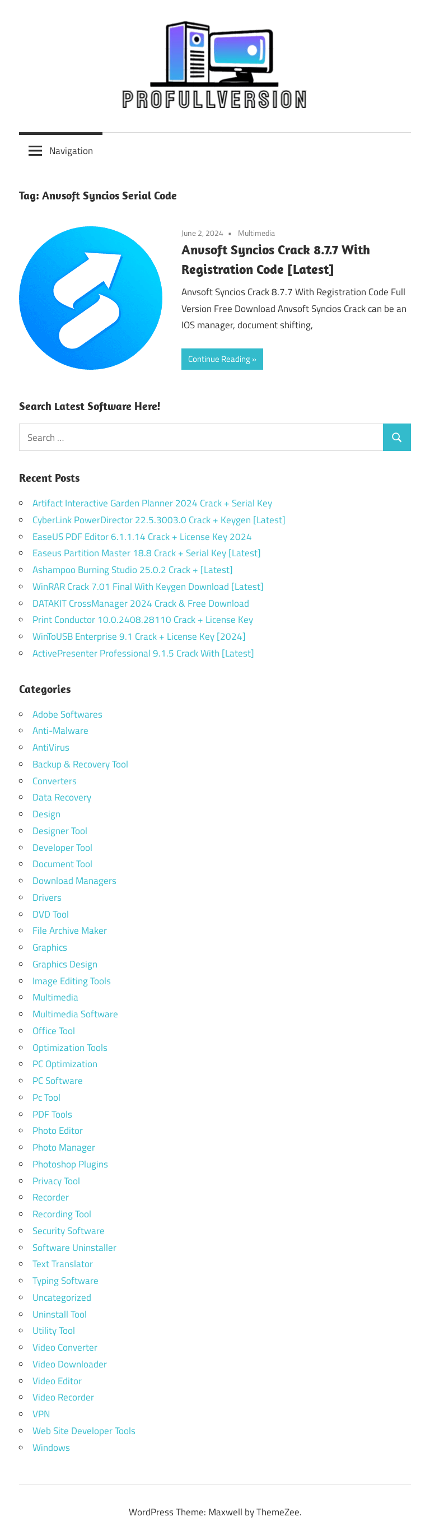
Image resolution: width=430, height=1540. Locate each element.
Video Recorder (63, 1397)
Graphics (49, 947)
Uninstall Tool (59, 1314)
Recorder (50, 1197)
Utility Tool (53, 1330)
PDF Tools (52, 1114)
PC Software (57, 1080)
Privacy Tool (56, 1181)
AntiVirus (50, 747)
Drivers (47, 897)
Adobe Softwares (67, 714)
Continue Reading (219, 358)
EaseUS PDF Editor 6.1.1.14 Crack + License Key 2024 (142, 536)
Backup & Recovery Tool (80, 764)
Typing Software (65, 1280)
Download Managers (74, 880)
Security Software (68, 1230)
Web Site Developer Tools (83, 1430)
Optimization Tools (70, 1047)
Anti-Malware (60, 730)
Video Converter (64, 1347)
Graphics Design (64, 964)
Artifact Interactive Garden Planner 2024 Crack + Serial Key (152, 503)
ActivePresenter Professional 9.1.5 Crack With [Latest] (143, 653)
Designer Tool (59, 830)
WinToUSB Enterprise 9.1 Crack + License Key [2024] (139, 636)
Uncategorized (61, 1297)
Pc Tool (46, 1097)
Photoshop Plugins (70, 1164)
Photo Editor (57, 1130)
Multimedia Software (75, 1014)
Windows (51, 1447)
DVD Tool (50, 914)
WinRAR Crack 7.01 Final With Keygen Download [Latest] (148, 586)
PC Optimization (64, 1064)
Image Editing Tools (71, 981)
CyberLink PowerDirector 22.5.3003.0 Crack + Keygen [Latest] (159, 520)
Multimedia (256, 233)
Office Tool (53, 1030)
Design (46, 814)
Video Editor (57, 1381)
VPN (41, 1414)
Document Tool (62, 864)
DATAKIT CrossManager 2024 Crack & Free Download (140, 603)
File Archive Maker (69, 930)
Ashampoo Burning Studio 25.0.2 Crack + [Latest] (132, 569)
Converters (54, 781)
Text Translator (62, 1264)
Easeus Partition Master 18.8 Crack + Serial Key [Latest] (146, 553)
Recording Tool (61, 1214)
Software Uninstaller (74, 1247)
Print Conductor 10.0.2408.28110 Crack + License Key (142, 619)
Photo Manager (64, 1147)
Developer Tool (62, 847)
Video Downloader (69, 1364)
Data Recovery (61, 797)
